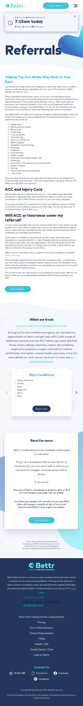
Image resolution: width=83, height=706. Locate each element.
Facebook (61, 673)
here (35, 209)
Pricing (41, 622)
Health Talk (42, 644)
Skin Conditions (41, 376)
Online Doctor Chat (41, 649)
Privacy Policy (31, 695)
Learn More (41, 524)
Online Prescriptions (41, 633)
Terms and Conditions (15, 695)
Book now (41, 410)
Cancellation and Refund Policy (62, 695)
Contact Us (39, 673)
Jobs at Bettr (41, 655)
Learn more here (12, 255)
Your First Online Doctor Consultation (41, 617)
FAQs (41, 638)
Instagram (41, 679)
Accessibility (43, 695)
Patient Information (41, 698)
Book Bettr (17, 289)
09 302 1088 (17, 673)
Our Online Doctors (41, 627)
